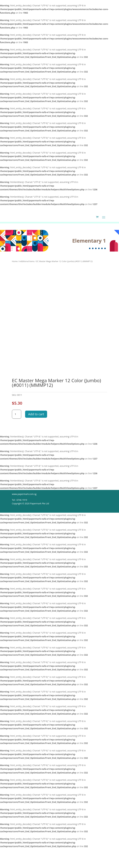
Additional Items (27, 261)
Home (15, 261)
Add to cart (36, 414)
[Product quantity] (16, 414)
